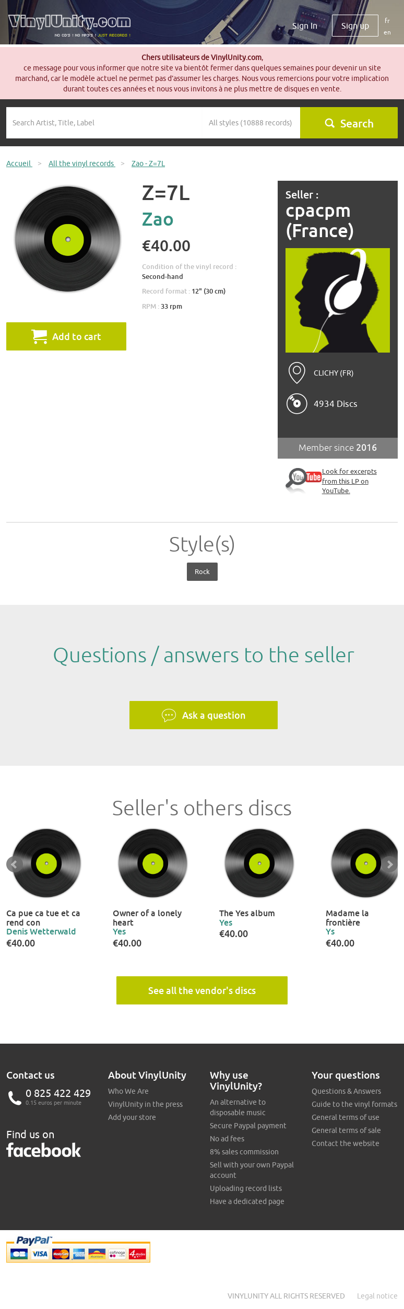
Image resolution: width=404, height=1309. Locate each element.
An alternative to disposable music (238, 1107)
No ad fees (227, 1139)
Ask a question (203, 715)
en (387, 32)
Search (349, 123)
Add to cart (66, 336)
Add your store (132, 1117)
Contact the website (345, 1143)
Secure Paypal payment (248, 1125)
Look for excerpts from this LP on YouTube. (349, 481)
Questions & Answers (346, 1091)
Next (389, 864)
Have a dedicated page (247, 1201)
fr (387, 21)
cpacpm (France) (320, 220)
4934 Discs (336, 404)
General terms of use (345, 1117)
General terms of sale (346, 1130)
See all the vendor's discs (202, 990)
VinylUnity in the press (145, 1104)
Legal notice (377, 1296)
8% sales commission (244, 1152)
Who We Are (128, 1091)
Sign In (304, 25)
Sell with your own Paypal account (252, 1170)
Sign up (355, 25)
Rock (202, 571)
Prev (14, 864)
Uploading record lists (246, 1188)
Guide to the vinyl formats (354, 1104)
